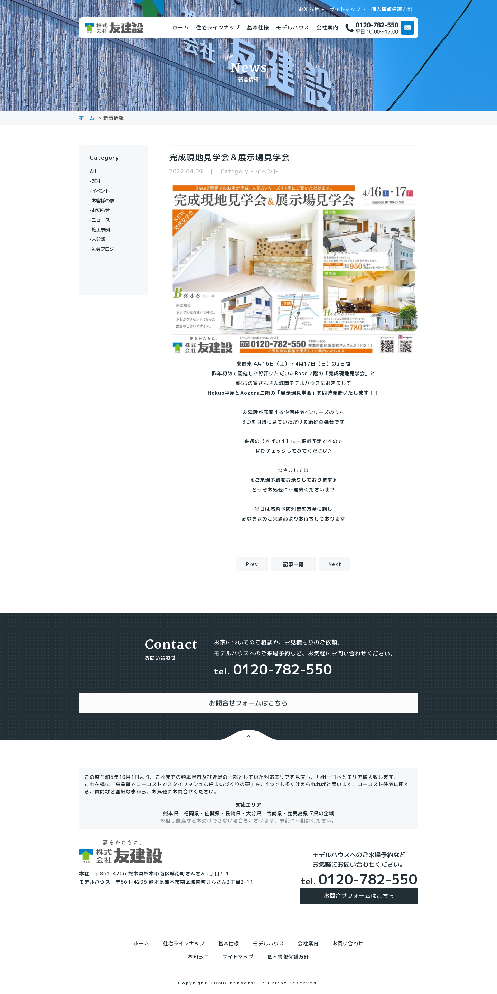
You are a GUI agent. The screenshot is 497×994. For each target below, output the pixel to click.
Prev (252, 564)
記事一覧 (293, 564)
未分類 (101, 239)
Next (335, 564)
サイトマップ (345, 9)
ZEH (98, 181)
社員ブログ (106, 249)
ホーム (180, 27)
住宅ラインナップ (218, 27)
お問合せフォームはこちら (359, 889)
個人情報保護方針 (392, 9)
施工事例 (103, 229)
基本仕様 (258, 27)
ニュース (103, 220)
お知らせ (309, 9)
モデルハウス (292, 27)
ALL (98, 171)
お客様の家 (106, 200)
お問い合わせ (348, 936)
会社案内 (327, 27)
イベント (103, 190)
